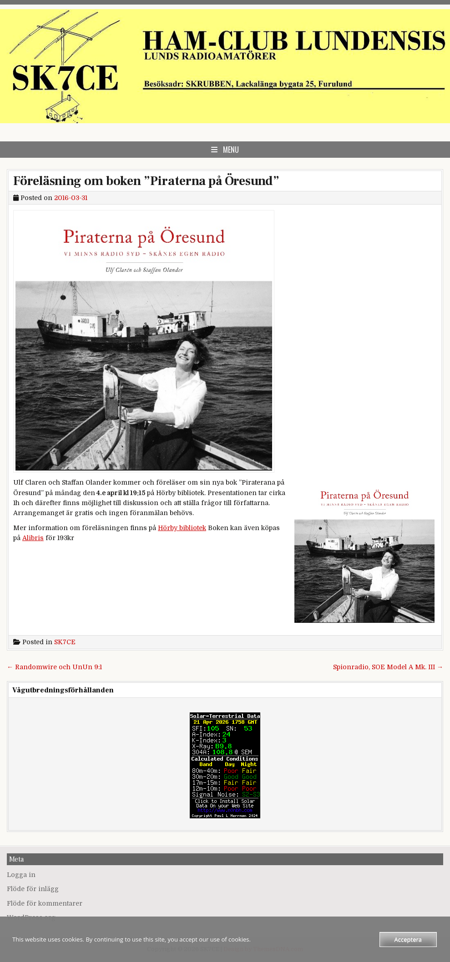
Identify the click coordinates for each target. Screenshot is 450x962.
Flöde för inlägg (33, 888)
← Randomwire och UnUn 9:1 (54, 667)
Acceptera (408, 939)
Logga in (21, 874)
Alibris (33, 537)
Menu (231, 149)
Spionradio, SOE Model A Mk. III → (388, 667)
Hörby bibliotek (182, 527)
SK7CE (65, 642)
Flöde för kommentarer (44, 903)
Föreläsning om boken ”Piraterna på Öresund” (146, 181)
